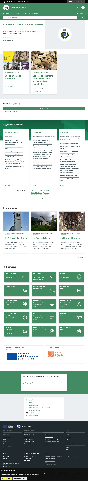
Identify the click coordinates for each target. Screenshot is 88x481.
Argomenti (80, 13)
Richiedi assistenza (33, 405)
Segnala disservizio (33, 416)
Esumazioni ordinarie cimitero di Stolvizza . (23, 26)
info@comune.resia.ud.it (11, 465)
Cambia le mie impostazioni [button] (19, 478)
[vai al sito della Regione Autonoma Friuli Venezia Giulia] (16, 2)
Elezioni (64, 132)
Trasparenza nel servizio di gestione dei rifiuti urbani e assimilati (53, 457)
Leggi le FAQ (31, 403)
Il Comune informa (9, 72)
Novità (67, 431)
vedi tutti (44, 198)
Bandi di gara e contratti (29, 457)
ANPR (62, 273)
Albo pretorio (27, 460)
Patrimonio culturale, (10, 233)
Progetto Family (53, 347)
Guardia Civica (11, 300)
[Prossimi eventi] (83, 108)
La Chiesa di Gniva (41, 238)
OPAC (35, 313)
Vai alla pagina (10, 86)
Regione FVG (11, 273)
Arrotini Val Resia (64, 287)
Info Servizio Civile (11, 314)
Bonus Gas (37, 300)
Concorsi (37, 132)
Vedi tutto (81, 116)
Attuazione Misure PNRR (15, 347)
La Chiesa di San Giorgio (16, 238)
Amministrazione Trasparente (31, 453)
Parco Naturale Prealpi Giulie (39, 287)
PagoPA (63, 313)
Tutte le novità (8, 40)
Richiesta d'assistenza (50, 461)
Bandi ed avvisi (12, 132)
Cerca (81, 17)
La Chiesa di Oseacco (70, 238)
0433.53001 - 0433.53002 (39, 408)
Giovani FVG (38, 327)
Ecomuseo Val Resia (65, 328)
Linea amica (10, 286)
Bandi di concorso (28, 458)
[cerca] (83, 7)
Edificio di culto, (20, 233)
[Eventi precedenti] (4, 108)
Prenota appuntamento (34, 410)
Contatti (5, 453)
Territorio (7, 235)
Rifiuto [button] (9, 478)
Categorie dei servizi (29, 431)
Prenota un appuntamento (71, 457)
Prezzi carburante (10, 328)
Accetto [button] (3, 478)
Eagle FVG (37, 273)
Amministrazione (7, 431)
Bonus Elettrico (66, 300)
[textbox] (43, 383)
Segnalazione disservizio (50, 464)
